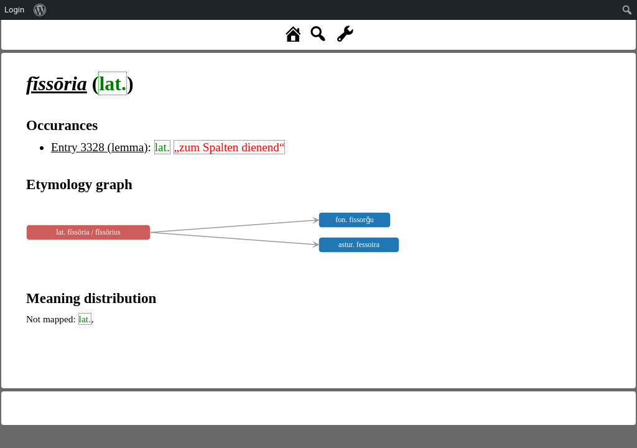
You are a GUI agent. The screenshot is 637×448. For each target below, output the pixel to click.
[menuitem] (40, 10)
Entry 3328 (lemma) (99, 147)
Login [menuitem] (14, 9)
